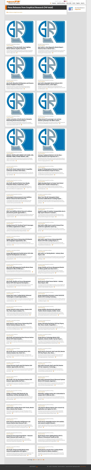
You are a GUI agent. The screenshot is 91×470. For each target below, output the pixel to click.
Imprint (60, 1)
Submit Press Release (61, 3)
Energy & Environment (47, 320)
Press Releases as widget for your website (15, 12)
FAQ (47, 466)
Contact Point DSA (68, 466)
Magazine (78, 3)
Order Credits (68, 3)
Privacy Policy (54, 466)
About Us (82, 3)
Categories (54, 3)
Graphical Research (9, 45)
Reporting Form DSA (76, 466)
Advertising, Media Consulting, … (48, 80)
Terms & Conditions (61, 466)
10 (41, 459)
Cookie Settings (83, 466)
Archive (73, 3)
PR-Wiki (56, 1)
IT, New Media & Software (15, 44)
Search (82, 1)
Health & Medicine (45, 44)
